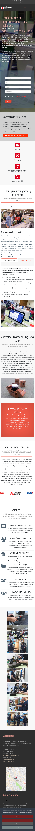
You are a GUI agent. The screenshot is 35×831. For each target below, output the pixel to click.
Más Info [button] (17, 828)
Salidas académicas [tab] (26, 260)
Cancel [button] (17, 824)
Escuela (5, 802)
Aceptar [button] (17, 817)
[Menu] (25, 7)
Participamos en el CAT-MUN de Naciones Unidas (16, 800)
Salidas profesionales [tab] (17, 264)
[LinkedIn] (20, 1)
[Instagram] (16, 1)
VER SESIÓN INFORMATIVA (15, 135)
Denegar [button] (17, 821)
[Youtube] (18, 1)
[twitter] (14, 1)
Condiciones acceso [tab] (9, 260)
